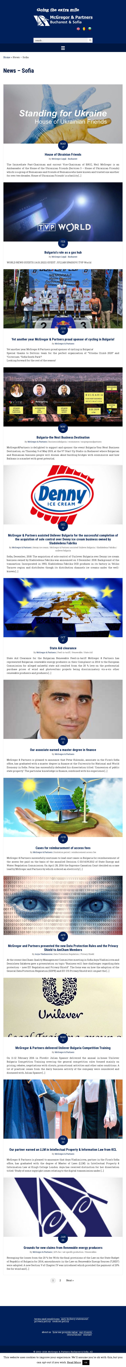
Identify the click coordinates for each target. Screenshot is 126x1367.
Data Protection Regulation (66, 954)
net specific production (73, 1252)
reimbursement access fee (83, 852)
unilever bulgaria (63, 550)
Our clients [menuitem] (85, 1332)
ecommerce (73, 441)
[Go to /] (78, 29)
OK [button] (85, 1362)
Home (6, 57)
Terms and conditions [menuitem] (47, 1319)
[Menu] (63, 47)
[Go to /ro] (84, 29)
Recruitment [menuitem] (74, 1335)
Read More (74, 1362)
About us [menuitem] (46, 1332)
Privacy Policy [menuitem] (42, 1321)
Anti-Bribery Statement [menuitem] (74, 1319)
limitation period (62, 852)
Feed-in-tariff (63, 652)
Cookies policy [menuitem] (60, 1321)
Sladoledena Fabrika (106, 547)
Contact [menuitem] (87, 1335)
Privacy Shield (87, 954)
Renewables (90, 1252)
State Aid (88, 652)
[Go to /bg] (90, 29)
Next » (70, 1280)
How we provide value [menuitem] (65, 1332)
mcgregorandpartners (91, 441)
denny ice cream (40, 547)
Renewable (77, 652)
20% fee (57, 1252)
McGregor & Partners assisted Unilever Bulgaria (72, 547)
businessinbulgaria (58, 441)
